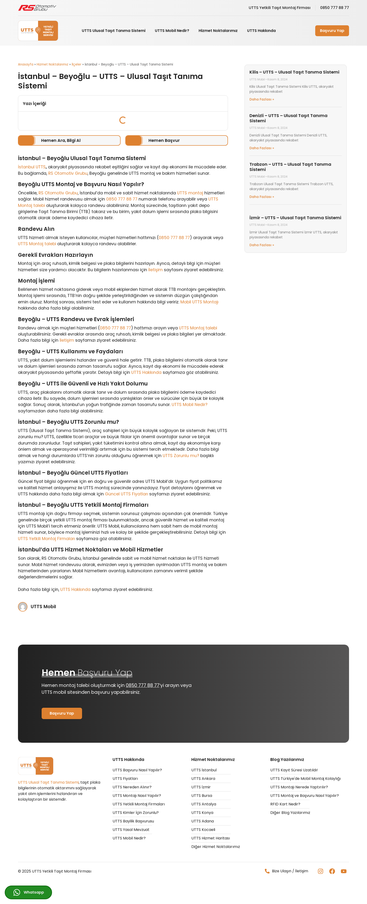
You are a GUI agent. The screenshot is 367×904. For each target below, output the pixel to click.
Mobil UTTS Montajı (199, 302)
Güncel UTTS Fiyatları (126, 494)
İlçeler (76, 64)
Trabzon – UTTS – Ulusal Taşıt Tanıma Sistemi (290, 166)
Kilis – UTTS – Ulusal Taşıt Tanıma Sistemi (294, 72)
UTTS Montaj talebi (37, 244)
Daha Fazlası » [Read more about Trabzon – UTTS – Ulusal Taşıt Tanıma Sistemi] (261, 196)
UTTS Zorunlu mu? (181, 456)
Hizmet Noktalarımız (218, 30)
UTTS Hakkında (261, 30)
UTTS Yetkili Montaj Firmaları (46, 539)
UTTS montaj (190, 193)
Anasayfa (25, 64)
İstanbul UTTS (32, 167)
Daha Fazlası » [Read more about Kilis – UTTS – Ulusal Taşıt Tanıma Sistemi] (261, 99)
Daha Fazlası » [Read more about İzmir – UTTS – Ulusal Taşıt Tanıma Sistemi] (261, 245)
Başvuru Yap (332, 30)
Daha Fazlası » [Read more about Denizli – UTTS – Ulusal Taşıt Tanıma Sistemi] (261, 148)
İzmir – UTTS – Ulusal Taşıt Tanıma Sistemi (295, 218)
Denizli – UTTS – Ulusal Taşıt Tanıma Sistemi (288, 118)
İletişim (155, 270)
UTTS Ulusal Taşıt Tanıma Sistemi (113, 30)
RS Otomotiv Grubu (67, 173)
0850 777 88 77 (121, 199)
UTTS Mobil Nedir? (172, 30)
